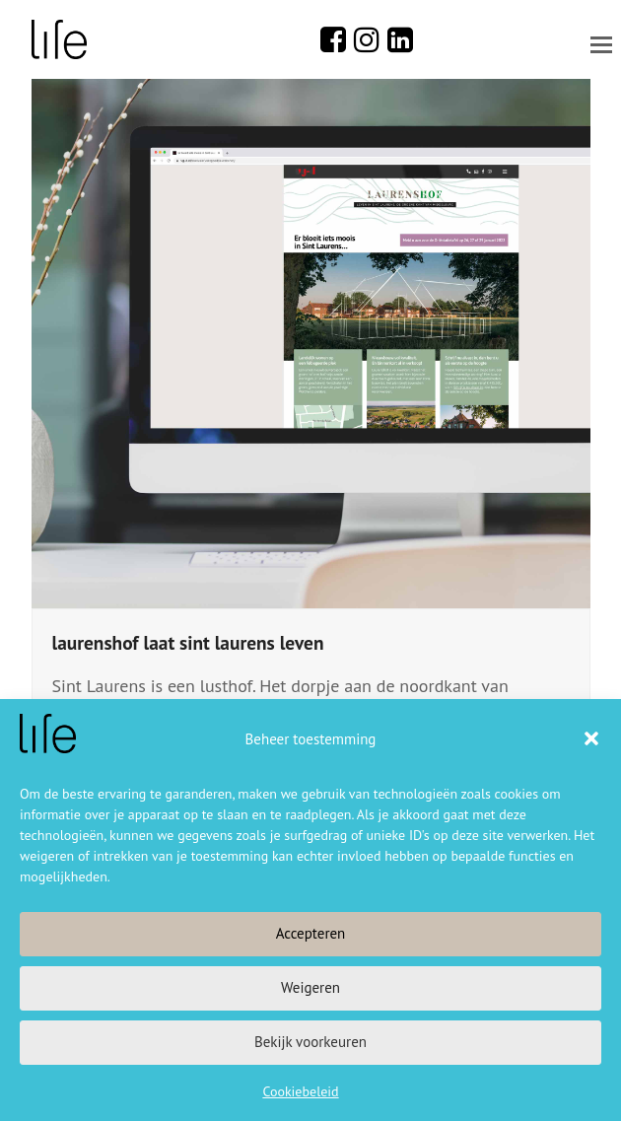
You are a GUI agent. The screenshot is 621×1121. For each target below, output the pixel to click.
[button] (591, 738)
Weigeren (310, 987)
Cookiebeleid (300, 1091)
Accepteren (311, 933)
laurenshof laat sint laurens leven (188, 642)
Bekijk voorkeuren (310, 1041)
